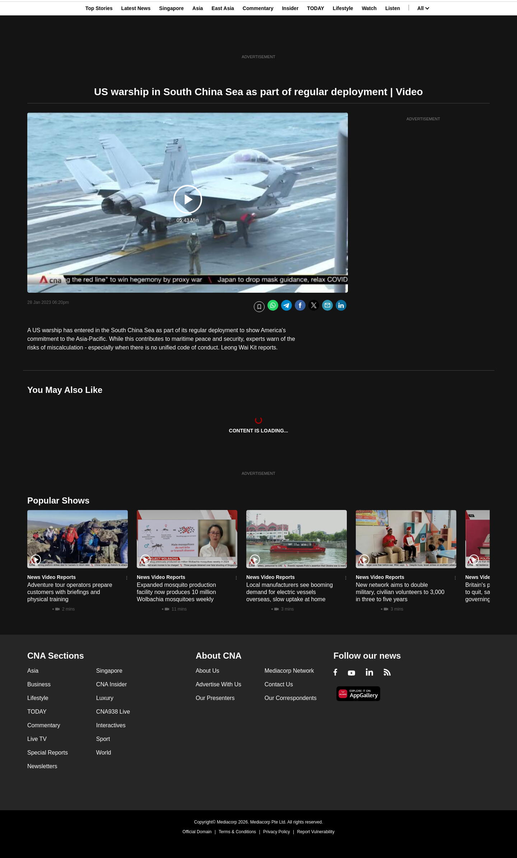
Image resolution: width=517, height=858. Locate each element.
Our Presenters (215, 698)
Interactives (111, 725)
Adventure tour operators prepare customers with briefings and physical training (69, 592)
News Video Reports (51, 577)
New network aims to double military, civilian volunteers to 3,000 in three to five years (400, 592)
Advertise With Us (218, 684)
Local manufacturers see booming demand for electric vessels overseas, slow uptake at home (289, 592)
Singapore (171, 40)
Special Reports (47, 753)
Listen (392, 40)
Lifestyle (343, 40)
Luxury (104, 698)
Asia (197, 40)
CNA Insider (111, 684)
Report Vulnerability (315, 831)
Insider (290, 40)
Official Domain (196, 831)
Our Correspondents (291, 698)
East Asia (222, 40)
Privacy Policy (276, 831)
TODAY (315, 40)
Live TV (37, 739)
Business (39, 684)
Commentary (258, 40)
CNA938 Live (113, 712)
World (103, 753)
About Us (207, 671)
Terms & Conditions (237, 831)
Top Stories (99, 40)
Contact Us (279, 684)
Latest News (136, 40)
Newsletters (42, 766)
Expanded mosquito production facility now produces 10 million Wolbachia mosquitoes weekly (176, 592)
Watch (369, 40)
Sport (103, 739)
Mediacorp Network (289, 671)
